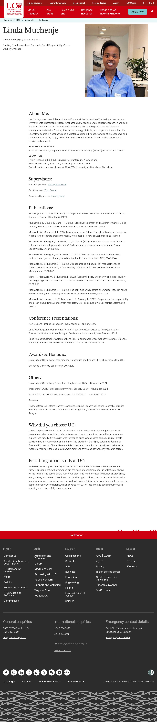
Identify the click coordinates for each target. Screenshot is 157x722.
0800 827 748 (10, 628)
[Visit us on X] (44, 672)
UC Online (131, 3)
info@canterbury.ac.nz (14, 637)
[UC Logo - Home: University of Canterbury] (14, 9)
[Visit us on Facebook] (6, 672)
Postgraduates (99, 3)
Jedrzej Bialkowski (57, 184)
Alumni (116, 3)
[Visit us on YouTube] (59, 672)
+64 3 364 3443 (62, 628)
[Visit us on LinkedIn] (21, 672)
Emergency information (118, 637)
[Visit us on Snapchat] (29, 672)
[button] (137, 12)
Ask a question (62, 634)
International (79, 3)
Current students (58, 3)
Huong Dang (57, 196)
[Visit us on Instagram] (14, 672)
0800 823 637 (124, 632)
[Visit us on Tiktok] (36, 672)
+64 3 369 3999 (11, 632)
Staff (151, 3)
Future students (35, 3)
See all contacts (62, 650)
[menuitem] (33, 12)
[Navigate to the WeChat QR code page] (52, 672)
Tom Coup (49, 190)
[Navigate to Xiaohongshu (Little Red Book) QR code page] (67, 672)
